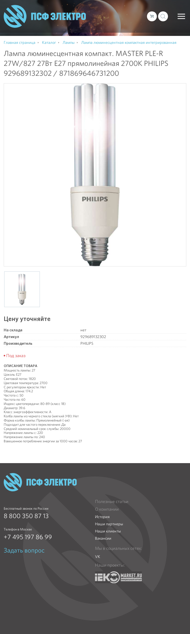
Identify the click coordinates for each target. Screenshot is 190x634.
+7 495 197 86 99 (28, 537)
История (102, 516)
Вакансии (103, 538)
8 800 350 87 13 (26, 516)
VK (97, 556)
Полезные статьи (111, 501)
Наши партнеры (109, 524)
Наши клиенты (108, 531)
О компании (107, 509)
